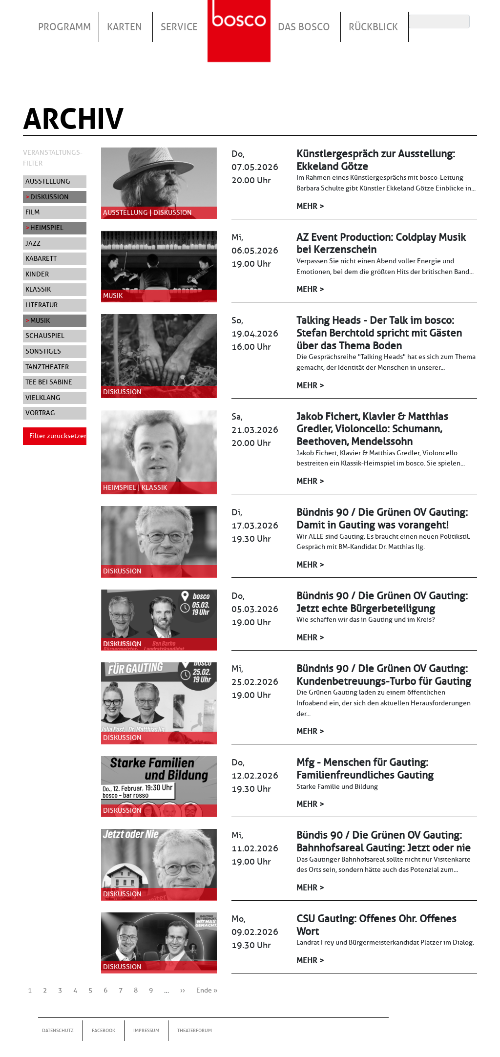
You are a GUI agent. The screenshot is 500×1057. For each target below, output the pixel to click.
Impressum (146, 1030)
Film (32, 212)
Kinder (37, 274)
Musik (40, 320)
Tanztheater (47, 366)
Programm (64, 27)
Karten (124, 27)
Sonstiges (43, 351)
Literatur (41, 304)
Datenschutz (58, 1030)
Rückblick (373, 27)
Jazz (33, 243)
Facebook (103, 1030)
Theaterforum (194, 1030)
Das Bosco (304, 27)
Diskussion (49, 196)
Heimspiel (46, 227)
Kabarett (41, 258)
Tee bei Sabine (48, 382)
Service (179, 27)
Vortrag (40, 412)
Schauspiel (44, 335)
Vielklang (43, 397)
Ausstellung (47, 181)
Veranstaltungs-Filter (53, 158)
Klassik (38, 289)
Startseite (240, 19)
